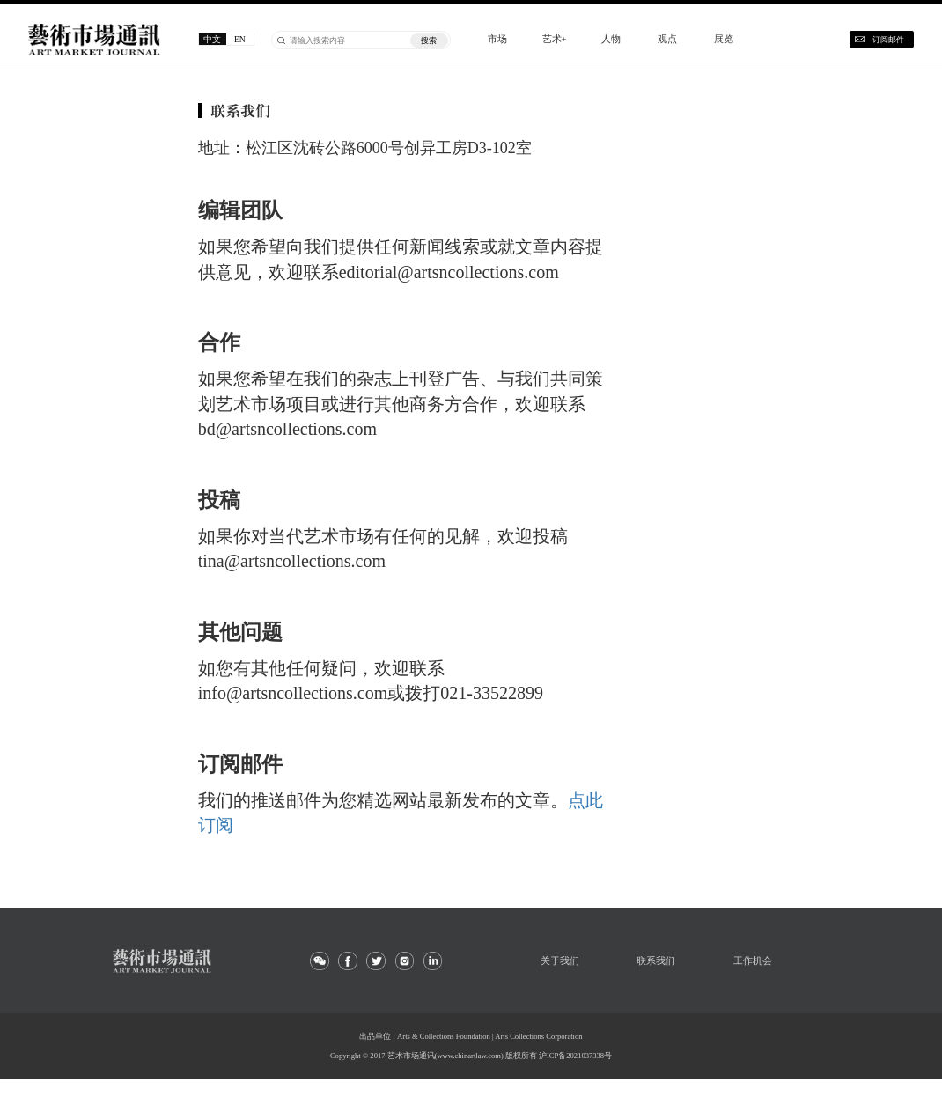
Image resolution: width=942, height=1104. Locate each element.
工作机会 (752, 960)
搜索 (429, 40)
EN (240, 39)
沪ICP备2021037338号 (575, 1055)
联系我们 (656, 960)
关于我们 (560, 960)
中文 (212, 39)
